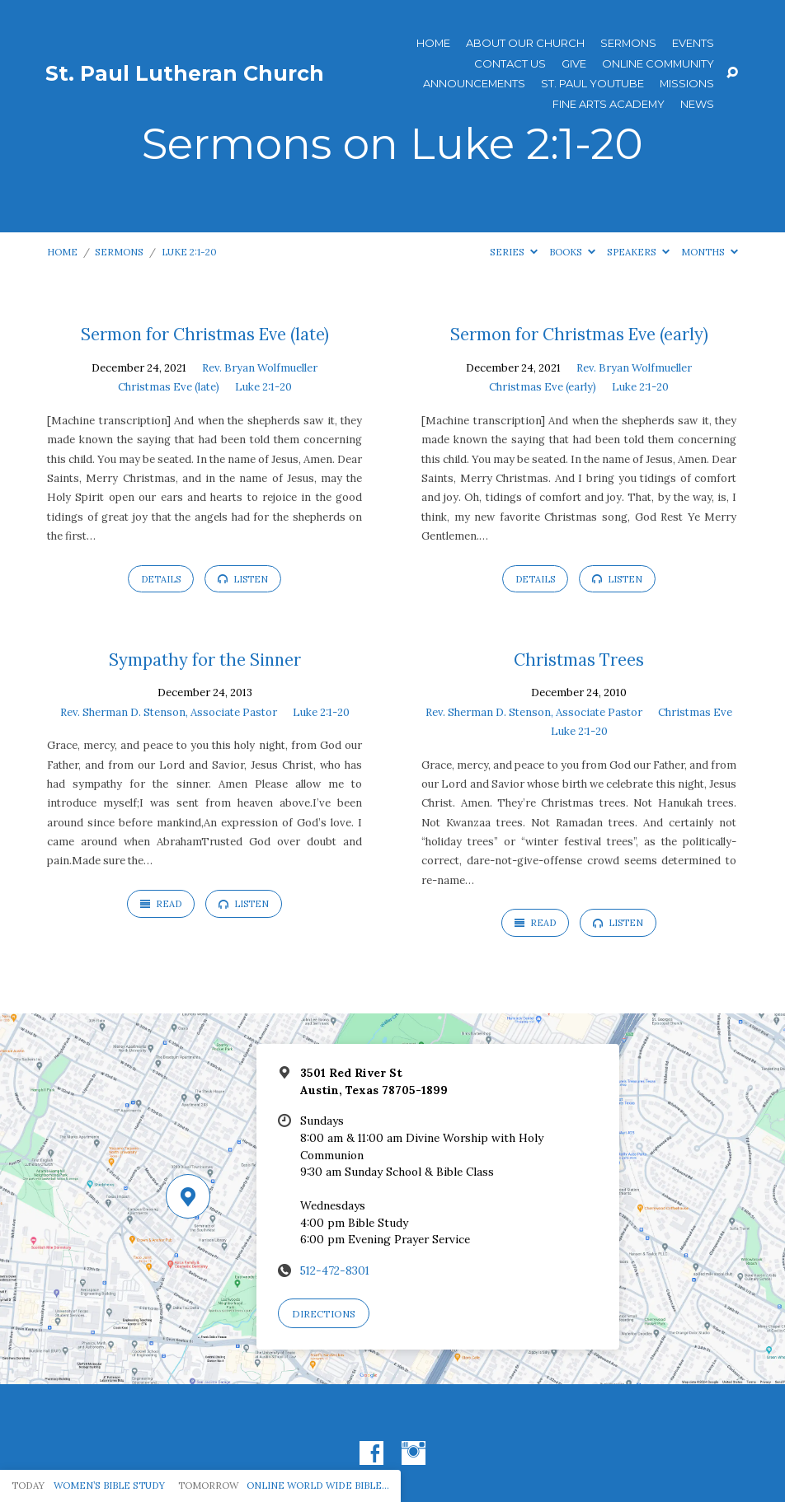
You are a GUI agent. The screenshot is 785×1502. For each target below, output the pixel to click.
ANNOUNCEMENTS (474, 83)
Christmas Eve (695, 712)
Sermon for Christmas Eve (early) (579, 334)
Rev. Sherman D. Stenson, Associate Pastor (168, 712)
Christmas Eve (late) (168, 387)
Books (572, 252)
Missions (687, 83)
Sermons (628, 43)
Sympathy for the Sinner (205, 660)
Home (433, 43)
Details (161, 579)
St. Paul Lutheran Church (184, 73)
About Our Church (525, 43)
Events (693, 43)
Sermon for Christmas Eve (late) (205, 334)
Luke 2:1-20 (189, 252)
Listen (243, 579)
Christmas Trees (579, 660)
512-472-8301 (334, 1270)
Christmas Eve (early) (542, 387)
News (697, 104)
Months (709, 252)
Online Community (658, 63)
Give (574, 63)
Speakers (638, 252)
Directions (323, 1314)
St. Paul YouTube (592, 83)
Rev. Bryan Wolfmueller (259, 368)
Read (160, 904)
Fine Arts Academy (608, 104)
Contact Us (510, 63)
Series (514, 252)
